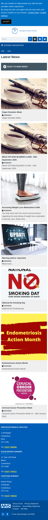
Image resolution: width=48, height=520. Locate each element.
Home (2, 51)
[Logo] (24, 31)
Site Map (24, 509)
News (9, 51)
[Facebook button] (40, 39)
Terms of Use (18, 504)
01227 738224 (11, 496)
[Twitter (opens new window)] (3, 514)
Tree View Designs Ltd (21, 514)
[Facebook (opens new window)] (7, 514)
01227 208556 (11, 447)
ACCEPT (6, 22)
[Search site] (30, 39)
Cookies (16, 509)
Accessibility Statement (31, 506)
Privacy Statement (31, 504)
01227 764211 (11, 471)
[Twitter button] (44, 39)
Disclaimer (17, 506)
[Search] (14, 39)
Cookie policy (33, 13)
